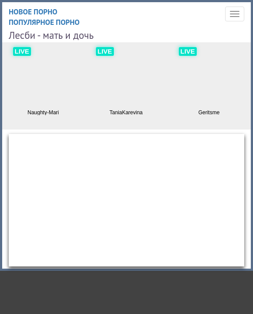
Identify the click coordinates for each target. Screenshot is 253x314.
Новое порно (33, 12)
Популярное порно (44, 22)
